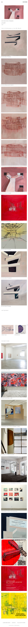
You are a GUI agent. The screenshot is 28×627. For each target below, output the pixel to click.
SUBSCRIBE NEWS (6, 622)
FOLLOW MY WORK (21, 622)
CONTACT (14, 622)
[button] (27, 325)
